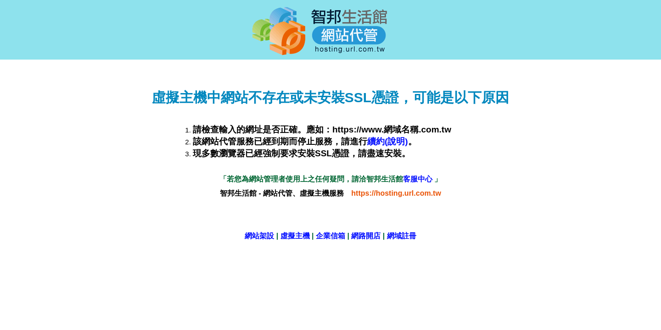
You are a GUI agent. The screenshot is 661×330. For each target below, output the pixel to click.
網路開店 (366, 236)
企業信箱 (330, 236)
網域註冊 (401, 236)
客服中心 (418, 179)
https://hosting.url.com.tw (396, 193)
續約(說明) (387, 141)
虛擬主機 (295, 236)
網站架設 (259, 236)
